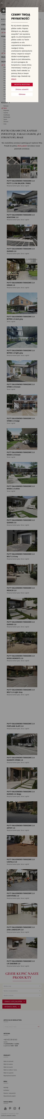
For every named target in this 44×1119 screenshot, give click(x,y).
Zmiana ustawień (22, 89)
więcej (13, 79)
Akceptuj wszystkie (22, 84)
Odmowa (22, 94)
